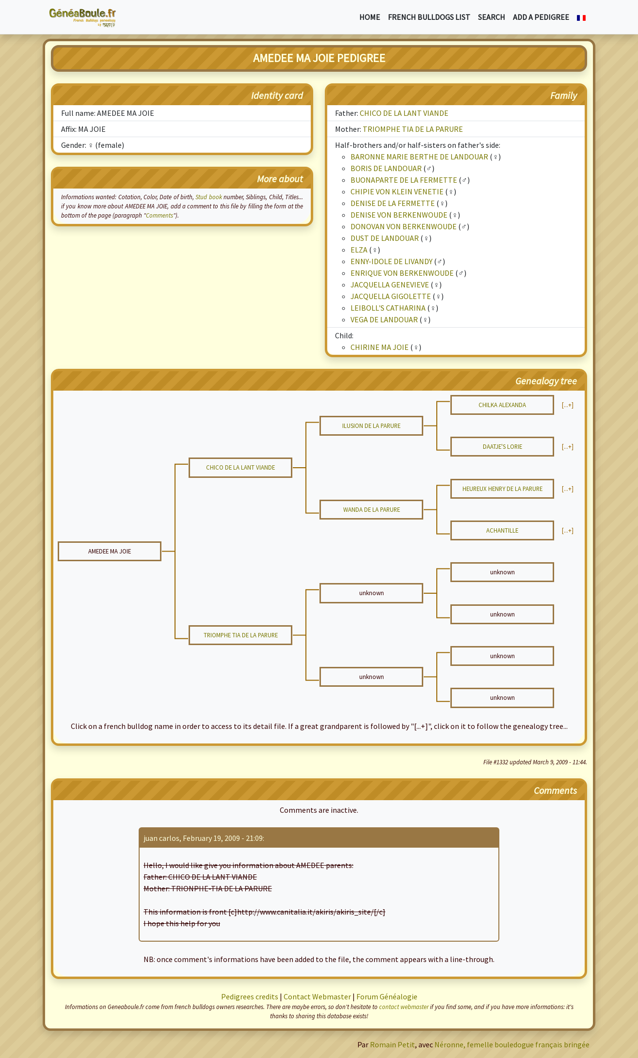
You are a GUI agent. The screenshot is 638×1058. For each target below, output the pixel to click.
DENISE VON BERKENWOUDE (399, 215)
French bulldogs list (429, 17)
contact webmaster (404, 1007)
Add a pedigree (541, 17)
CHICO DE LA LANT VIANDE (404, 113)
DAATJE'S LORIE (502, 446)
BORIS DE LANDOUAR (386, 168)
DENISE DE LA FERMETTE (393, 203)
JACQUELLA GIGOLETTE (391, 296)
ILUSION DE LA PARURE (371, 425)
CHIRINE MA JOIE (380, 347)
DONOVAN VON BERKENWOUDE (404, 226)
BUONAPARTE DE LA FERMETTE (404, 180)
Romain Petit (392, 1044)
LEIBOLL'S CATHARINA (388, 308)
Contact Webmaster (317, 996)
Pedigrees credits (249, 996)
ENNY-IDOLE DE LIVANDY (391, 261)
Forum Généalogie (386, 996)
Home (369, 17)
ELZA (359, 249)
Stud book (208, 197)
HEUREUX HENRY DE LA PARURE (502, 488)
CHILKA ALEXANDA (502, 405)
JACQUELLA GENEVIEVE (390, 284)
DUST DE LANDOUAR (385, 238)
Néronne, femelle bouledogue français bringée (512, 1044)
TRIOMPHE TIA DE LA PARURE (413, 129)
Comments (159, 215)
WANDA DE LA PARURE (371, 509)
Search (491, 17)
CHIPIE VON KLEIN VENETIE (397, 191)
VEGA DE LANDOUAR (384, 319)
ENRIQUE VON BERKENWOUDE (402, 273)
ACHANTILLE (502, 530)
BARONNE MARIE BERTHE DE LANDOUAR (419, 156)
